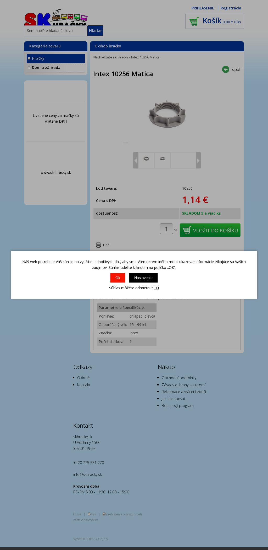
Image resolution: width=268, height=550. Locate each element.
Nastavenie (143, 278)
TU (156, 288)
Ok (117, 278)
